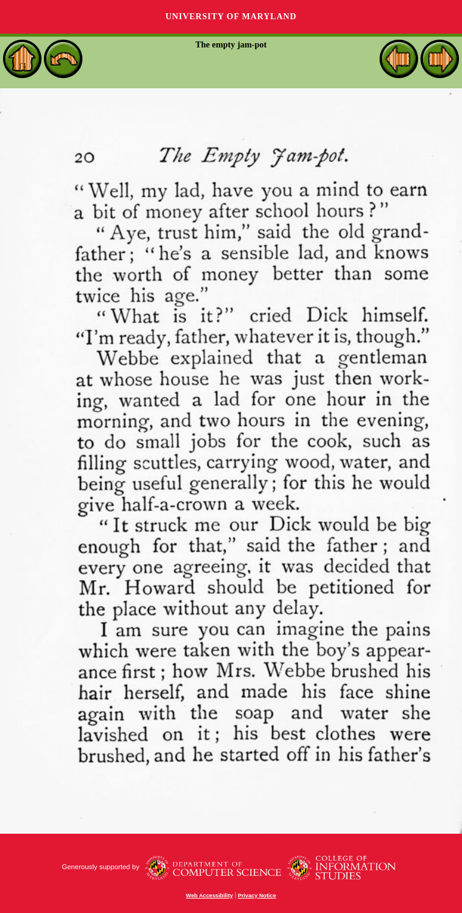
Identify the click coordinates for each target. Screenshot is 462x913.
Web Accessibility (209, 896)
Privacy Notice (257, 896)
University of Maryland (231, 16)
